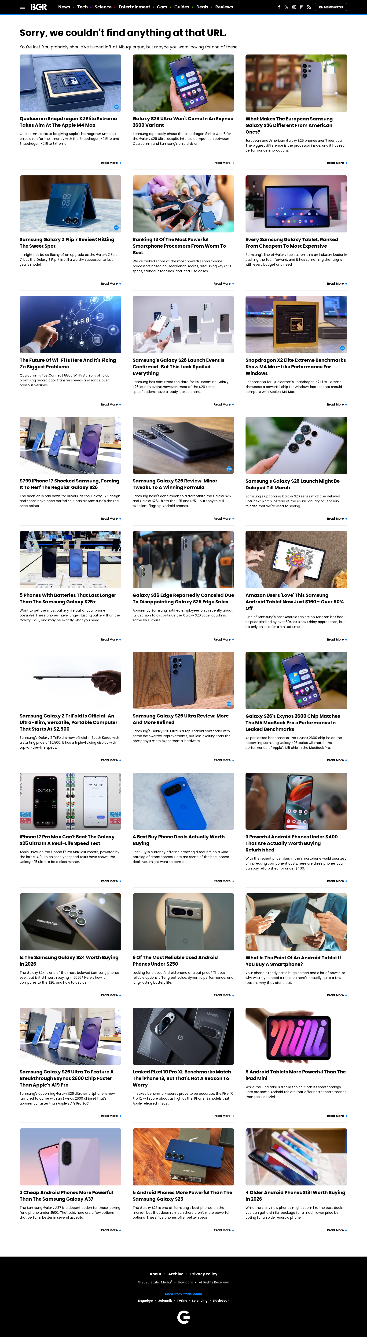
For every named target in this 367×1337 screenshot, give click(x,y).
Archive (176, 1274)
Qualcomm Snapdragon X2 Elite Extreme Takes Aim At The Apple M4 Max (68, 122)
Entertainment (134, 7)
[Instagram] (294, 7)
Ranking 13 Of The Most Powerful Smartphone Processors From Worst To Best (179, 246)
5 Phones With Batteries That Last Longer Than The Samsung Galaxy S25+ (68, 598)
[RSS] (309, 7)
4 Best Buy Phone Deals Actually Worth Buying (179, 840)
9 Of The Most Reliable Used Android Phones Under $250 (175, 960)
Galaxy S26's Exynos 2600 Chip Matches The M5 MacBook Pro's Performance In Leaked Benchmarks (293, 722)
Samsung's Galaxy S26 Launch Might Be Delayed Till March (293, 484)
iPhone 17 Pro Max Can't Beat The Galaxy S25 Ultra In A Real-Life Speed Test (67, 840)
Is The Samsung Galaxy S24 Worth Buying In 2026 (69, 960)
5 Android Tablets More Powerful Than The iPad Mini (296, 1075)
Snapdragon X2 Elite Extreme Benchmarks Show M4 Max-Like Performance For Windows (296, 366)
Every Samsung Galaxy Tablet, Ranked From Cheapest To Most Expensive (292, 242)
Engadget (145, 1301)
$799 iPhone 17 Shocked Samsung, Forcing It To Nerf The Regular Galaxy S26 (69, 484)
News (64, 7)
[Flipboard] (302, 7)
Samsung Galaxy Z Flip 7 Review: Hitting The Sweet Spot (67, 242)
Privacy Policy (203, 1274)
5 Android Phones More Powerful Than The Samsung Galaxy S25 (182, 1195)
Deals (202, 7)
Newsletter (331, 7)
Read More (109, 163)
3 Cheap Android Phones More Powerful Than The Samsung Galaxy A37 (66, 1195)
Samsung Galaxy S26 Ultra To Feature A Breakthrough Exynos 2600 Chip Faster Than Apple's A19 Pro (67, 1078)
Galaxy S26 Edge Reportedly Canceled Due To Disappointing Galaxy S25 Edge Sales (183, 598)
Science (103, 7)
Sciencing (200, 1301)
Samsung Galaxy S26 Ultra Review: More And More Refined (181, 719)
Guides (182, 7)
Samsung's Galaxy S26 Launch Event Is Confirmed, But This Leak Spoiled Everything (178, 366)
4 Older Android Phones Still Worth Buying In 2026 (295, 1195)
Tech (82, 7)
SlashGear (221, 1301)
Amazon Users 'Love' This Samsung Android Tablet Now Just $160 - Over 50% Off (295, 601)
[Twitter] (287, 7)
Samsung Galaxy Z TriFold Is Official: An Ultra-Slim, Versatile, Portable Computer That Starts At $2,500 (68, 722)
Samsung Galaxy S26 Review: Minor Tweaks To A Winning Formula (175, 484)
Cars (162, 7)
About (155, 1274)
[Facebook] (279, 7)
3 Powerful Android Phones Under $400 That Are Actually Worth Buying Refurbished (292, 843)
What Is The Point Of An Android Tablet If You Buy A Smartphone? (293, 961)
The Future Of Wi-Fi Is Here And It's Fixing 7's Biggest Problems (68, 363)
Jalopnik (165, 1301)
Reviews (224, 7)
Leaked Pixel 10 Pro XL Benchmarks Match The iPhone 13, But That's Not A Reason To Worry (182, 1078)
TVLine (182, 1301)
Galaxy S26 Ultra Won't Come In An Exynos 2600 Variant (183, 122)
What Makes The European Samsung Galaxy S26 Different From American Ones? (289, 125)
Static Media (160, 1282)
